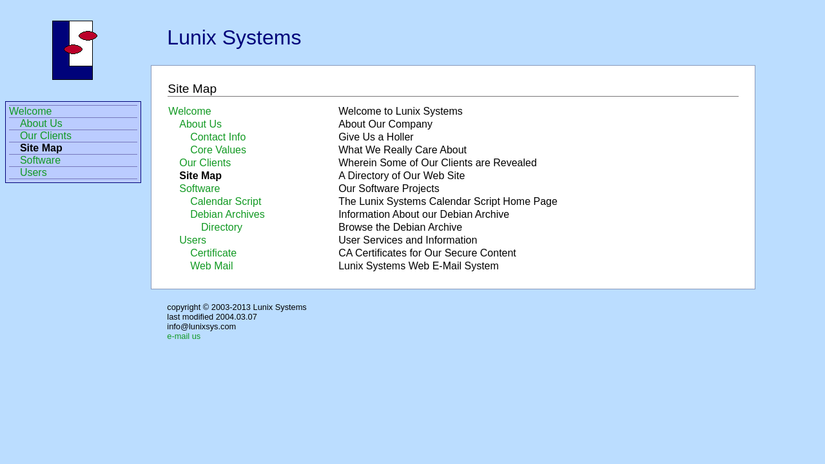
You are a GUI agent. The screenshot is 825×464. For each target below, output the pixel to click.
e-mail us (183, 336)
